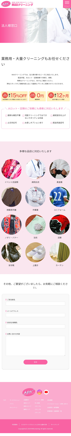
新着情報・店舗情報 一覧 (54, 412)
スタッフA (38, 409)
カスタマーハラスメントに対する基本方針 (34, 427)
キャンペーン (13, 409)
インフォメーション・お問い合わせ (57, 405)
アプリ (11, 405)
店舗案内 (25, 402)
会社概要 (50, 402)
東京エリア (26, 405)
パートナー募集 (39, 402)
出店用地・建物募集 (53, 409)
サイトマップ (56, 427)
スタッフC (38, 415)
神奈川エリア (27, 409)
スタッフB (38, 412)
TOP (4, 402)
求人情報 (37, 405)
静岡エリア (26, 412)
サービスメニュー (14, 402)
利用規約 (13, 427)
